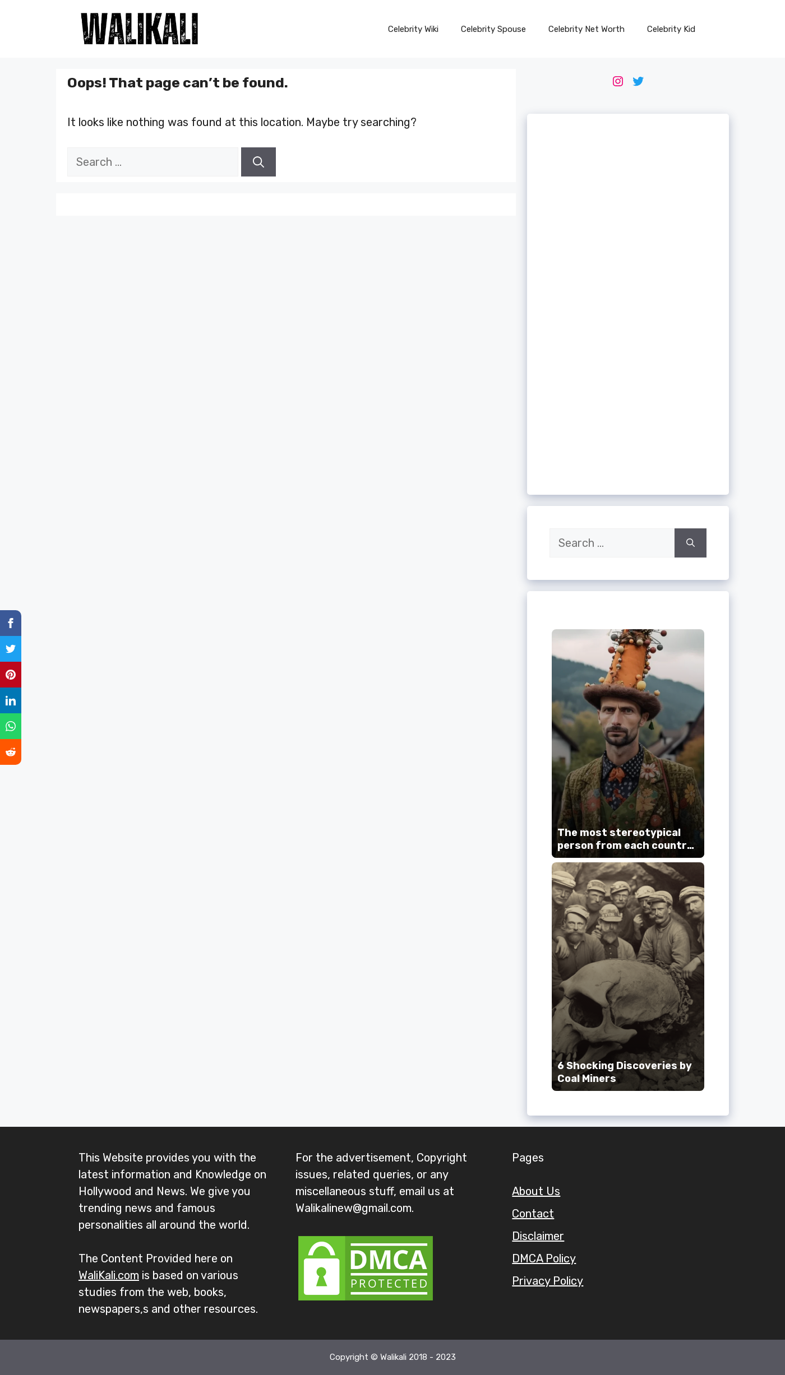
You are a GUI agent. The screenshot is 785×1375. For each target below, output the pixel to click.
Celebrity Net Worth (586, 29)
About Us (536, 1191)
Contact (533, 1213)
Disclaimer (538, 1236)
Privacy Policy (547, 1281)
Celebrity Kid (671, 29)
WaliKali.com (108, 1275)
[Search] (258, 161)
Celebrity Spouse (493, 29)
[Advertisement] (628, 304)
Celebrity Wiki (413, 29)
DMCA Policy (544, 1258)
